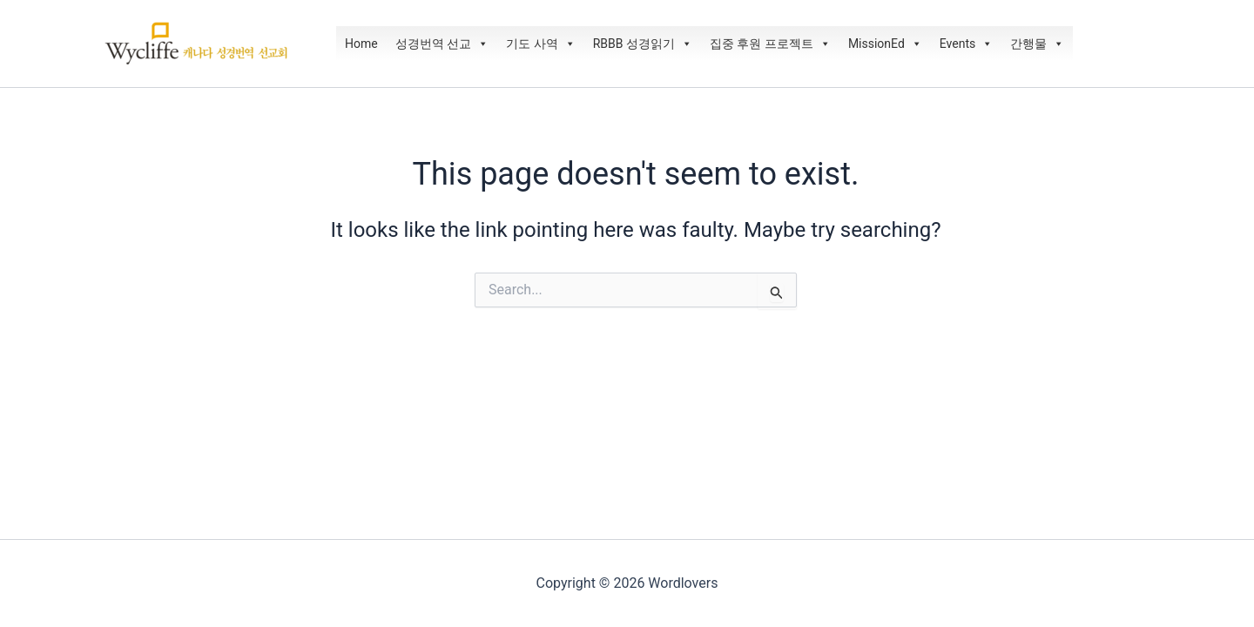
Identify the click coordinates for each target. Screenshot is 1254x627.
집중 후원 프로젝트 (770, 43)
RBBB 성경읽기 (642, 43)
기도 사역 (540, 43)
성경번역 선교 (442, 43)
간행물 (1037, 43)
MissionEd (885, 43)
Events (966, 43)
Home (361, 44)
